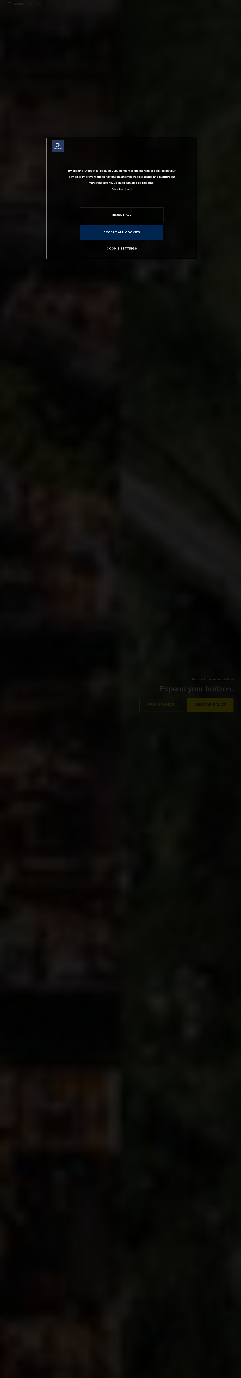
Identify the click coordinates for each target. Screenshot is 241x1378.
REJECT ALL (122, 214)
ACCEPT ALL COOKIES (122, 232)
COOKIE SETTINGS (122, 248)
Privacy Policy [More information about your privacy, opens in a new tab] (118, 189)
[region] (122, 198)
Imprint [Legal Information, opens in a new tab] (128, 189)
